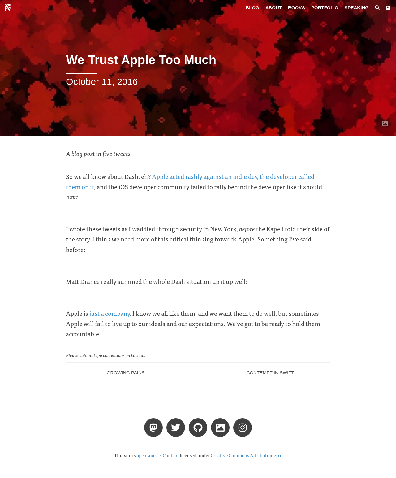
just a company (109, 313)
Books (296, 7)
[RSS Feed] (388, 7)
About (273, 7)
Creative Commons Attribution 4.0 (246, 455)
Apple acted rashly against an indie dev (204, 176)
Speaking (357, 7)
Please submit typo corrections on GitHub (106, 355)
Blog (252, 7)
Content (171, 455)
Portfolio (324, 7)
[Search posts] (377, 7)
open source (148, 455)
